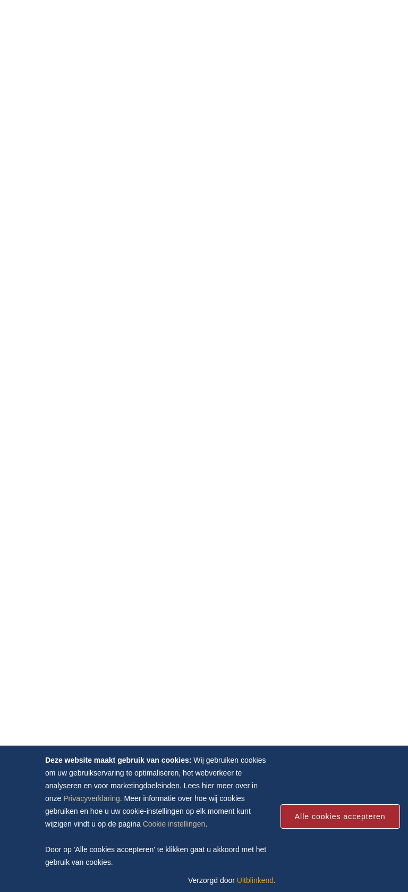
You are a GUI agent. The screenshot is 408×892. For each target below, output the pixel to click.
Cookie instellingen (174, 824)
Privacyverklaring (91, 798)
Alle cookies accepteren (340, 816)
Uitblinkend (255, 880)
